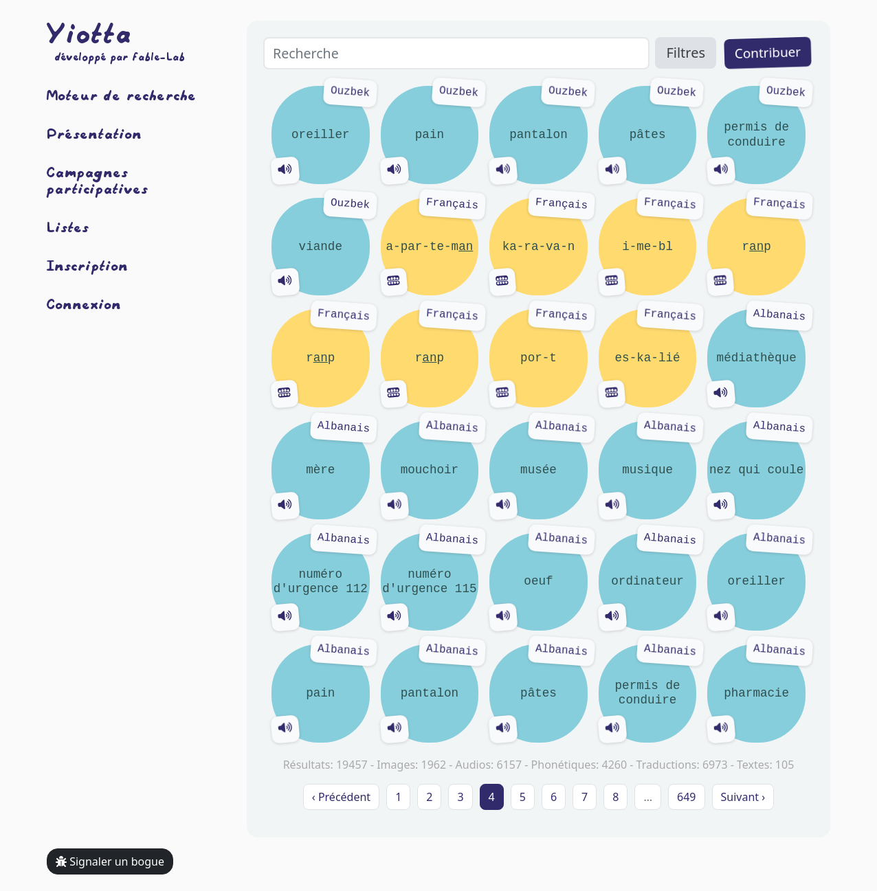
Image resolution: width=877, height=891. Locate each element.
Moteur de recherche (122, 94)
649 (686, 796)
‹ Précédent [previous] (341, 796)
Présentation (94, 133)
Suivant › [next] (743, 796)
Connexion (84, 303)
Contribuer (768, 52)
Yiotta (89, 33)
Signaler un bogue (110, 861)
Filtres (685, 52)
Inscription (88, 265)
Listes (68, 226)
